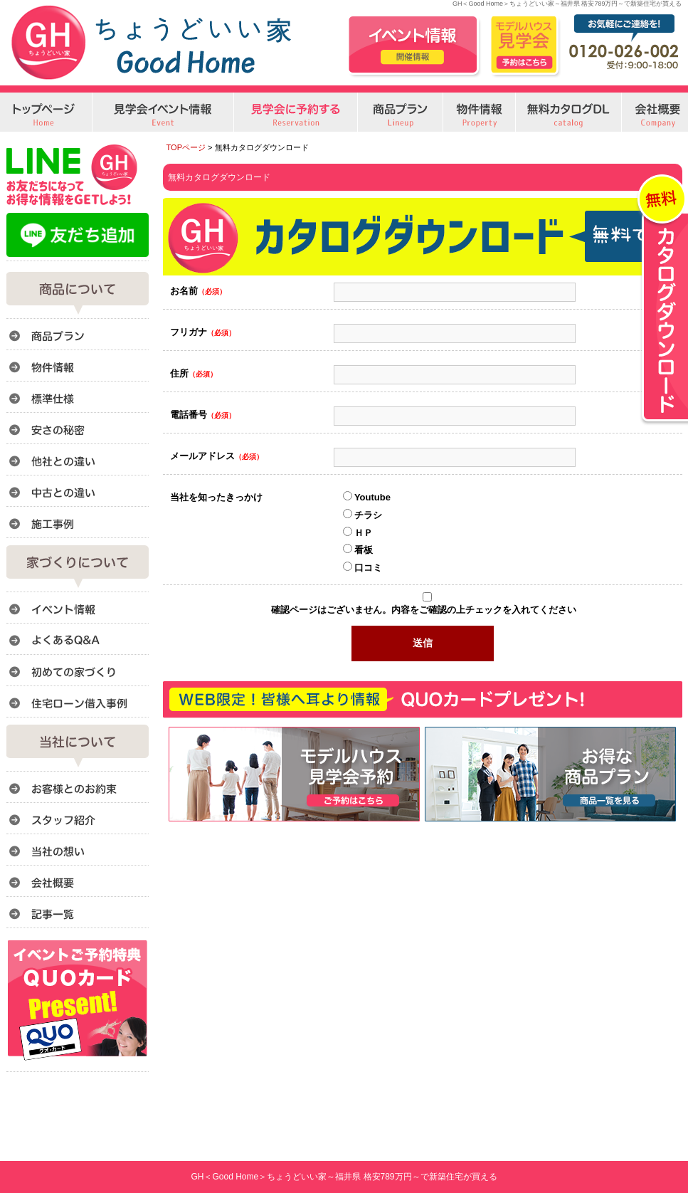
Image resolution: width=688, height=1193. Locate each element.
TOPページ (186, 147)
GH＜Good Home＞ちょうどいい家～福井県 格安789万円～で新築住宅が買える (344, 1177)
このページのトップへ (646, 829)
